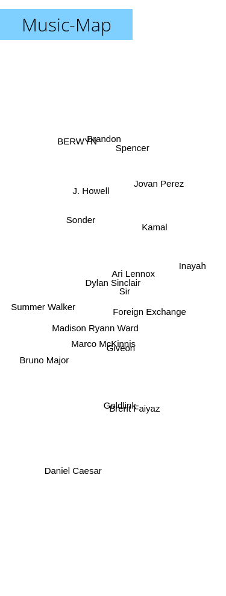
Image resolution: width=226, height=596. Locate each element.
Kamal (153, 237)
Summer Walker (43, 302)
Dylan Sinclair (113, 282)
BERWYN (76, 146)
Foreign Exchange (148, 310)
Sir (124, 284)
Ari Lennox (132, 269)
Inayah (195, 263)
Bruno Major (45, 357)
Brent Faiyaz (137, 409)
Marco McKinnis (103, 345)
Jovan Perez (161, 188)
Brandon (101, 140)
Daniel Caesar (71, 475)
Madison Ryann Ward (94, 327)
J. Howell (89, 191)
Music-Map (66, 24)
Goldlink (120, 399)
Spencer (132, 152)
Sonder (81, 220)
